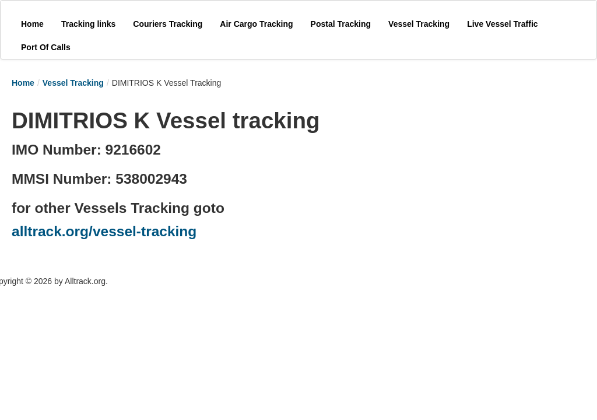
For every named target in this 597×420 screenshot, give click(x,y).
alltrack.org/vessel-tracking (104, 231)
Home (23, 83)
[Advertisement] (425, 176)
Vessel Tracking (73, 83)
